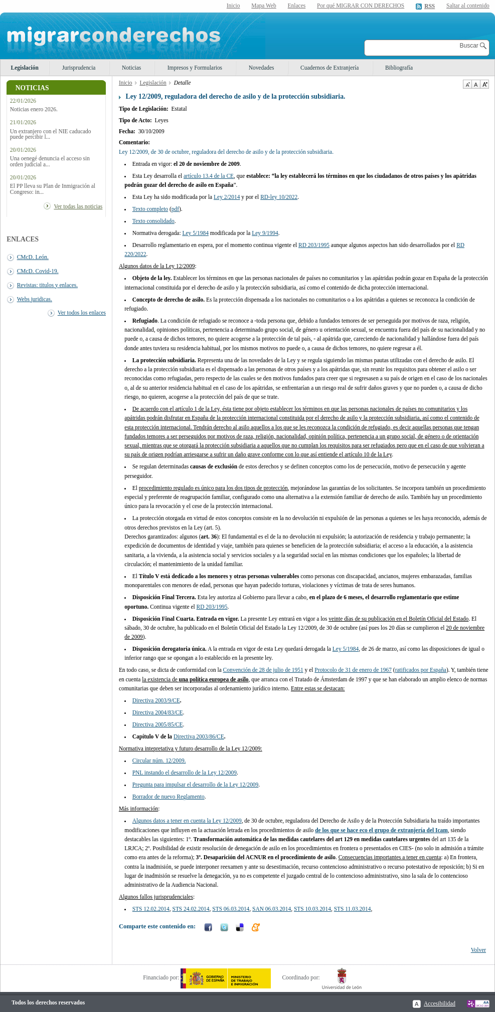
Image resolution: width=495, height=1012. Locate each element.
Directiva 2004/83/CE (157, 712)
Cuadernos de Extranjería (329, 68)
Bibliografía (399, 68)
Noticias (131, 68)
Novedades (261, 68)
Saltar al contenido (467, 6)
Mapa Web (263, 6)
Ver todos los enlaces (82, 313)
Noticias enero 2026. (34, 109)
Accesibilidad (439, 1003)
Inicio (233, 6)
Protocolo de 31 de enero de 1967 (353, 670)
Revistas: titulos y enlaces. (47, 285)
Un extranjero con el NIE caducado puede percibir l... (50, 134)
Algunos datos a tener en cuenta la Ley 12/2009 (187, 821)
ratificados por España (420, 670)
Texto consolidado (153, 221)
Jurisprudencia (79, 68)
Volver (478, 950)
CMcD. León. (33, 257)
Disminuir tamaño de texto (467, 84)
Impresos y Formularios (195, 68)
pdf (175, 209)
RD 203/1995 (313, 245)
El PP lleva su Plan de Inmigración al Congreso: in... (52, 188)
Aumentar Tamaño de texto (484, 84)
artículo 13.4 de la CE (209, 176)
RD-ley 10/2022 (278, 197)
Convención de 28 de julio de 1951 (263, 670)
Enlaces (297, 6)
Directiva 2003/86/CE (199, 736)
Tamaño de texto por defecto (475, 84)
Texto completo (150, 209)
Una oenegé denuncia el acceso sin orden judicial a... (50, 161)
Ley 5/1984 (346, 649)
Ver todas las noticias (78, 206)
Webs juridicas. (34, 299)
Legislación (25, 68)
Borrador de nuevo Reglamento (168, 797)
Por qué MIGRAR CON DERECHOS (360, 6)
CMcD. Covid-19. (38, 271)
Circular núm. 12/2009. (159, 760)
